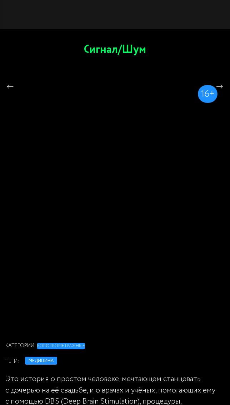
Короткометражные (61, 346)
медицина (41, 361)
